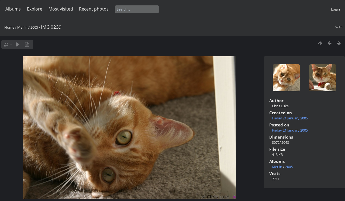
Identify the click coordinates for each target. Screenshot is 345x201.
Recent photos (94, 9)
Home (9, 27)
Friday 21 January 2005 (290, 118)
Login (335, 9)
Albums (13, 9)
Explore (34, 9)
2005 (34, 27)
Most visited (61, 9)
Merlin (22, 27)
